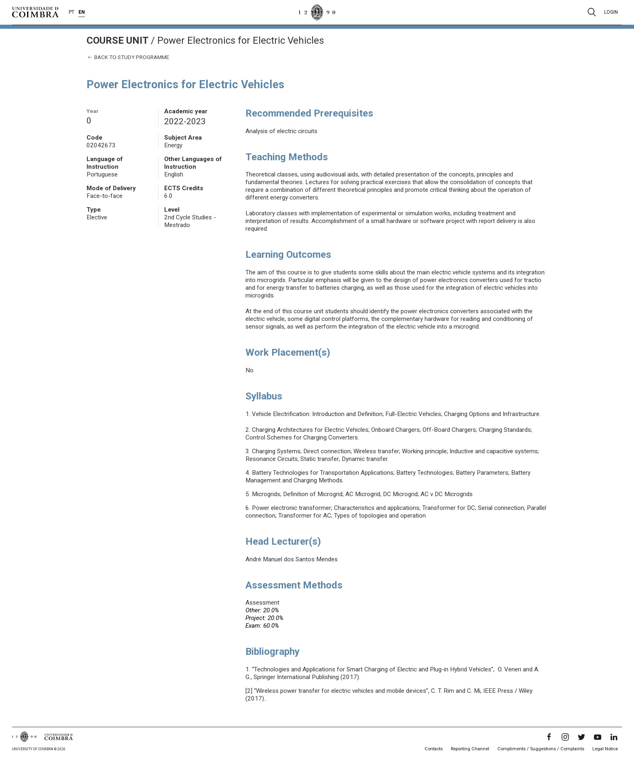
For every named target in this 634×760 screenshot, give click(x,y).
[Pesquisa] (592, 12)
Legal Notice (605, 749)
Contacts (434, 749)
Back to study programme (128, 57)
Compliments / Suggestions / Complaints (540, 749)
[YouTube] (598, 737)
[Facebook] (549, 737)
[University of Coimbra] (35, 12)
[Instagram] (565, 737)
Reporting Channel (470, 749)
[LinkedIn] (614, 737)
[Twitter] (581, 737)
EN (81, 12)
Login (611, 12)
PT (71, 12)
